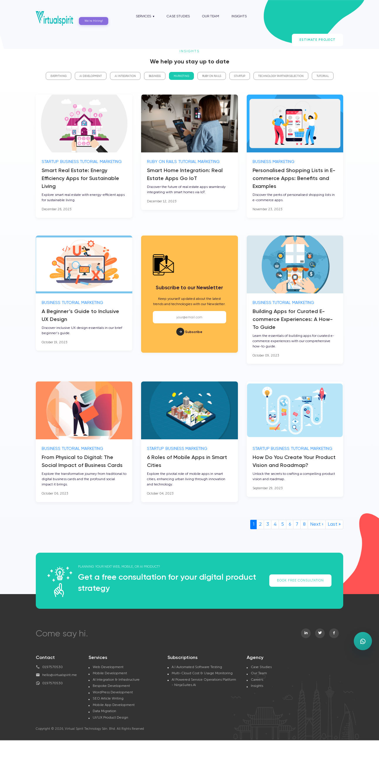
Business (155, 76)
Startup (239, 76)
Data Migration (104, 711)
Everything (58, 76)
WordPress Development (113, 692)
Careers (257, 679)
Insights (239, 16)
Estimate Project (318, 39)
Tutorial (323, 76)
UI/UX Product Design (110, 717)
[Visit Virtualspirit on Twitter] (320, 633)
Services (143, 16)
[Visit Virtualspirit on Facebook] (334, 633)
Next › (316, 524)
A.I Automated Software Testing (197, 667)
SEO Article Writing (108, 698)
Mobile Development (110, 673)
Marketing (181, 76)
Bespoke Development (111, 686)
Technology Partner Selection (281, 76)
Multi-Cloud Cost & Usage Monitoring (202, 673)
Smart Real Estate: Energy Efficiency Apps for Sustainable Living (80, 178)
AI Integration (125, 76)
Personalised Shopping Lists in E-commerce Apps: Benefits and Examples (294, 178)
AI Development (90, 76)
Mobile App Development (114, 705)
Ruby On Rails (211, 76)
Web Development (108, 667)
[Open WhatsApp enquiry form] (363, 641)
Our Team (210, 16)
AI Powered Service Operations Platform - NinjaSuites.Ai (204, 682)
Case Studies (178, 16)
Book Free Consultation (300, 580)
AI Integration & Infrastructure (116, 679)
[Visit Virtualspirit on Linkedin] (306, 633)
